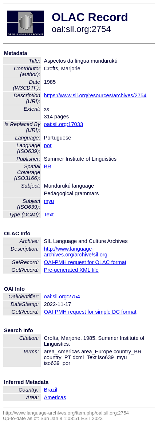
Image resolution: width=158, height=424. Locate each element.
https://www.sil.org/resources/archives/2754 (95, 95)
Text (49, 214)
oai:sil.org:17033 (63, 124)
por (48, 145)
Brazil (51, 390)
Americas (55, 397)
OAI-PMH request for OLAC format (85, 262)
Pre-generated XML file (71, 270)
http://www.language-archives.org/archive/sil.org (75, 252)
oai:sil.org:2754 (62, 296)
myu (49, 201)
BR (47, 166)
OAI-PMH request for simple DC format (90, 312)
